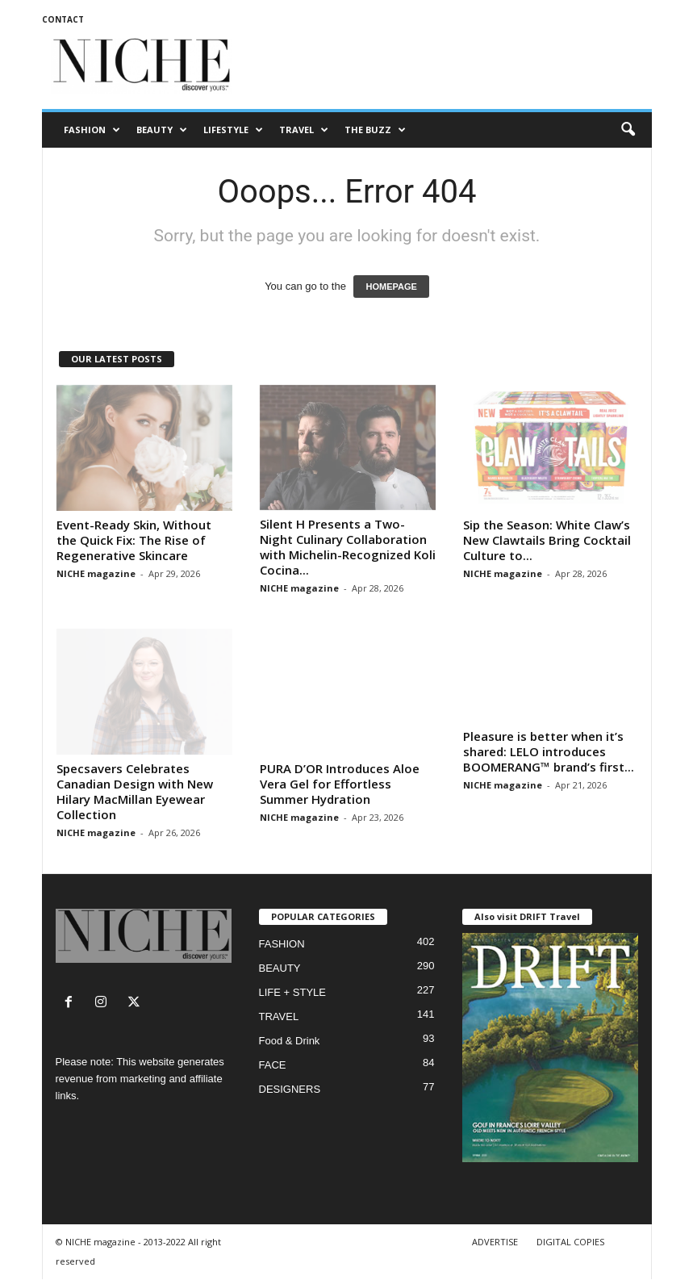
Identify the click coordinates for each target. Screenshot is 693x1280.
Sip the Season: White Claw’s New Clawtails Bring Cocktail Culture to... (547, 540)
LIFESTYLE (233, 130)
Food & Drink (289, 1041)
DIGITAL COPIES (570, 1242)
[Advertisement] (447, 66)
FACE (272, 1065)
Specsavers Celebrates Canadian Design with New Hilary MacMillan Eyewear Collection (134, 791)
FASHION (92, 130)
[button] (627, 130)
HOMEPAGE (390, 286)
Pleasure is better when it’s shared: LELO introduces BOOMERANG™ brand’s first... (548, 783)
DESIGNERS (290, 1089)
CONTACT (63, 19)
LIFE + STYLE (292, 992)
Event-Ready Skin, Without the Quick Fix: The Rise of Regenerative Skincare (133, 540)
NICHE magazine (96, 573)
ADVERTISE (495, 1242)
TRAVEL (303, 130)
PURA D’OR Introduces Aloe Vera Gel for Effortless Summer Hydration (340, 783)
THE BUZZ (375, 130)
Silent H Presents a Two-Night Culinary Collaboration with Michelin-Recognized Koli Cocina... (348, 547)
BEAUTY (161, 130)
